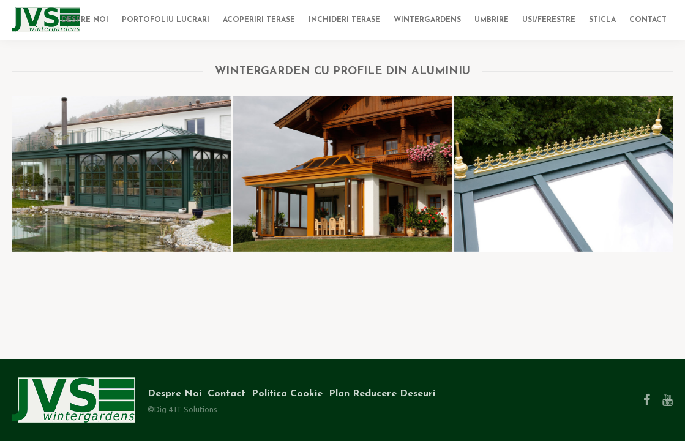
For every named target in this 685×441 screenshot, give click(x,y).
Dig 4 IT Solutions (185, 409)
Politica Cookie (287, 394)
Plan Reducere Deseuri (382, 394)
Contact (226, 394)
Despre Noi (174, 394)
